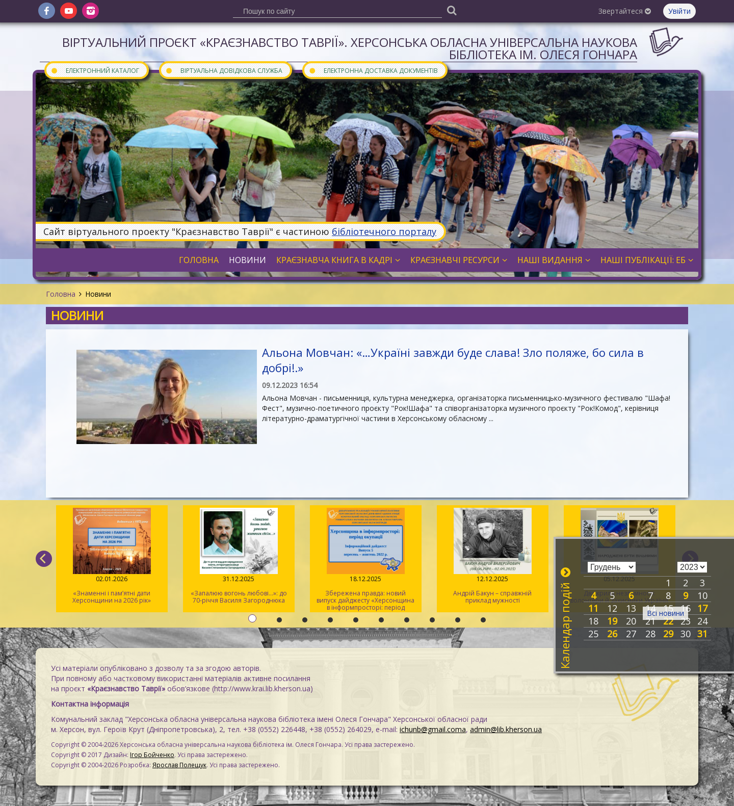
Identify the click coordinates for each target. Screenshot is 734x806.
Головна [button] (199, 260)
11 (593, 608)
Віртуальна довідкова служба (223, 70)
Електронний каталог (94, 70)
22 (668, 621)
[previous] (44, 559)
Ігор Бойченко (152, 754)
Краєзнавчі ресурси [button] (458, 260)
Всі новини (665, 613)
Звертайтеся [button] (624, 11)
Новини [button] (247, 260)
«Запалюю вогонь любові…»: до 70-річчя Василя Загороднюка (239, 556)
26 (612, 634)
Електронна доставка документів (373, 70)
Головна (60, 294)
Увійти (679, 11)
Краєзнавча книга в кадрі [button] (338, 260)
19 (612, 621)
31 (702, 634)
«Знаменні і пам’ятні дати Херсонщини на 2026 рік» (112, 556)
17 (702, 608)
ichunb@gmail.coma (433, 729)
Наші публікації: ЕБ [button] (646, 260)
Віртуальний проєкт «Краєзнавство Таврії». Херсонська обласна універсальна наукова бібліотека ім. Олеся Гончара (349, 48)
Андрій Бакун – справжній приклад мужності (492, 556)
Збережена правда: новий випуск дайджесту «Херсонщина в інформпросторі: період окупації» (365, 560)
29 (668, 634)
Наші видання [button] (553, 260)
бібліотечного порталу (384, 231)
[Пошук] (451, 10)
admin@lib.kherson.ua (506, 729)
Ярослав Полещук (179, 765)
